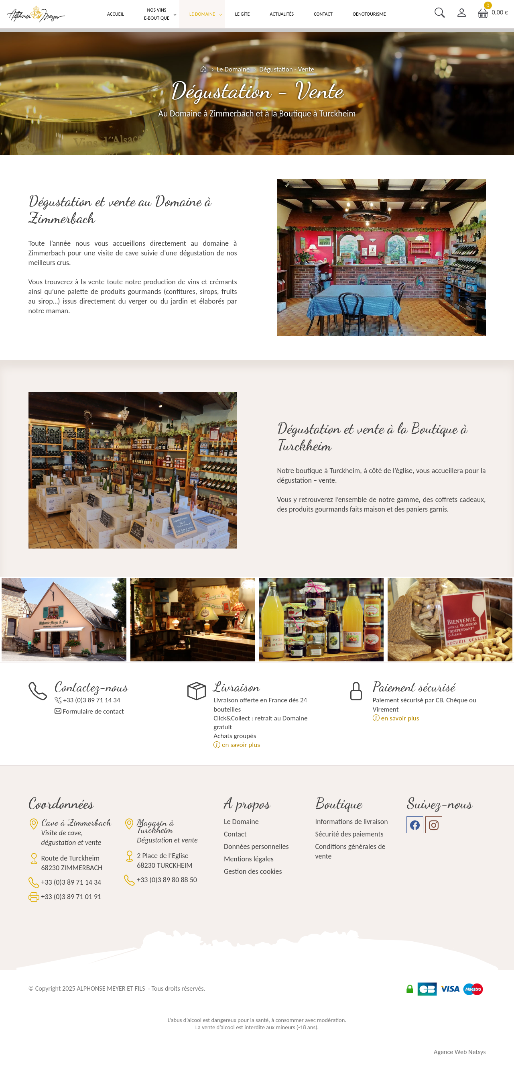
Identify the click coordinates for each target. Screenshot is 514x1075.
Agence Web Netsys (460, 1052)
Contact (323, 14)
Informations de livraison (351, 821)
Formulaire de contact (93, 711)
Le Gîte (242, 14)
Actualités (282, 14)
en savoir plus (236, 744)
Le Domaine (202, 14)
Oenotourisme (369, 14)
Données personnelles (256, 846)
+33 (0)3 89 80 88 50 (167, 879)
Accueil (115, 14)
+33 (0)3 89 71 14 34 (91, 700)
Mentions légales (249, 859)
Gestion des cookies (253, 871)
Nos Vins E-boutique (156, 14)
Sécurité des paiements (349, 834)
